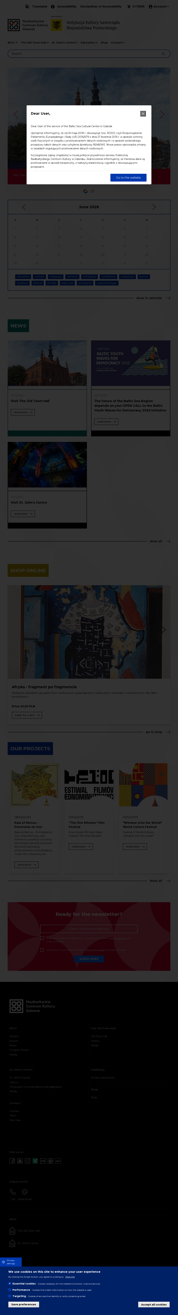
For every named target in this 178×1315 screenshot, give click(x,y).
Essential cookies (24, 1283)
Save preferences (23, 1304)
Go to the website (128, 177)
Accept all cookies (154, 1304)
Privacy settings (11, 1262)
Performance (21, 1289)
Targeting (19, 1296)
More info (70, 1277)
